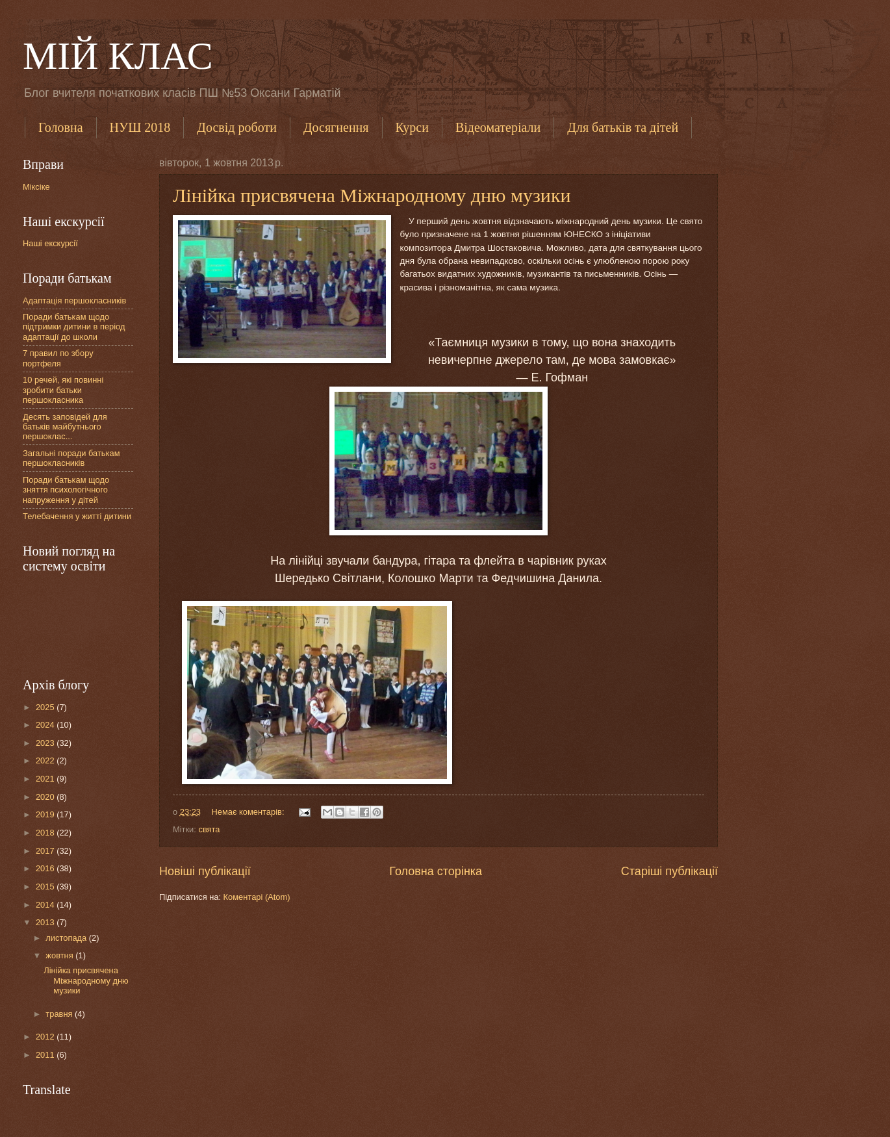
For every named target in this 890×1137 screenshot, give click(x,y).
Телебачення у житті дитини (77, 516)
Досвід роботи (237, 127)
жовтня (60, 955)
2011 (46, 1055)
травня (60, 1014)
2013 (46, 922)
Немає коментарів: (248, 812)
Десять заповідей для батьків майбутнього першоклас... (65, 427)
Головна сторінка (435, 871)
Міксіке (36, 187)
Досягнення (336, 127)
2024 (46, 725)
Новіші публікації (205, 871)
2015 (46, 886)
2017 (46, 851)
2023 (46, 743)
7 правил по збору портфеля (58, 358)
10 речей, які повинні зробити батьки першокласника (63, 390)
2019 (46, 814)
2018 (46, 832)
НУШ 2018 (140, 127)
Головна (60, 127)
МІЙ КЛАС (118, 55)
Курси (412, 127)
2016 (46, 868)
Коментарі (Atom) (256, 897)
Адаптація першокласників (74, 300)
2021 (46, 779)
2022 (46, 760)
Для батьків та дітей (622, 127)
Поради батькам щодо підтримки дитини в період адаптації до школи (74, 327)
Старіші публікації (669, 871)
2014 (46, 905)
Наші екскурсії (50, 243)
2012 (46, 1036)
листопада (66, 938)
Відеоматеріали (497, 127)
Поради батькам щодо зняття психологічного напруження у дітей (66, 490)
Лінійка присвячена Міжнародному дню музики (372, 195)
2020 (46, 797)
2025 (46, 707)
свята (209, 829)
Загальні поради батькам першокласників (71, 458)
